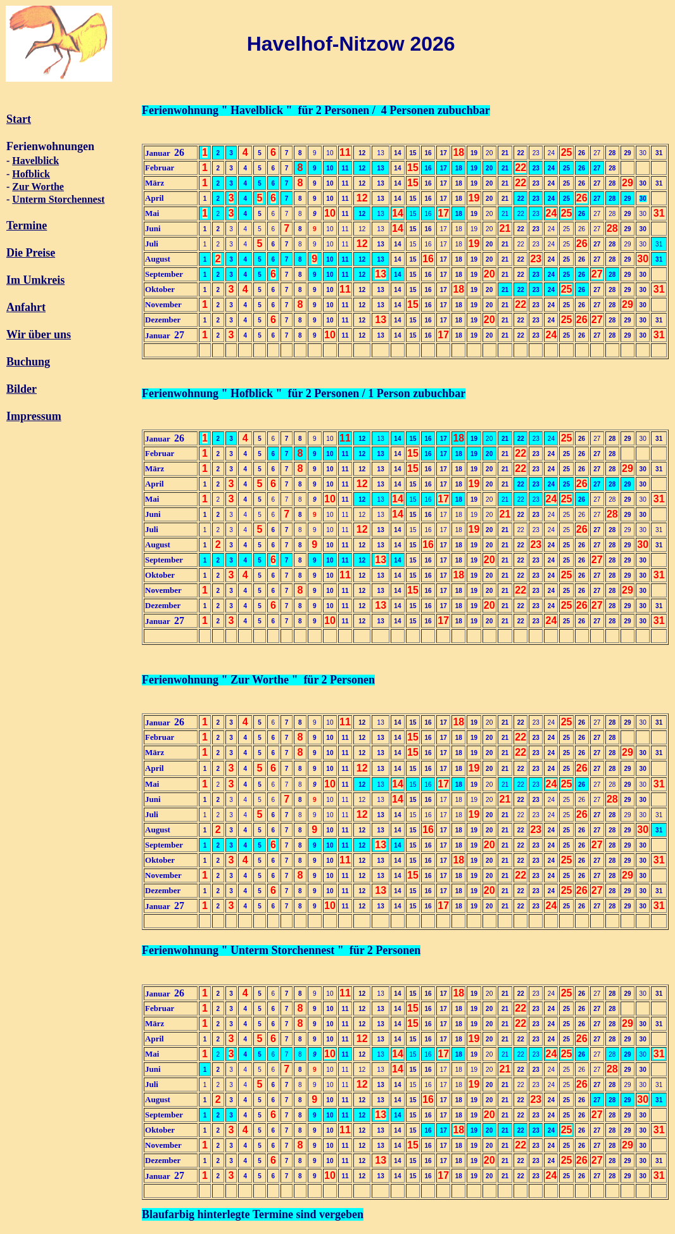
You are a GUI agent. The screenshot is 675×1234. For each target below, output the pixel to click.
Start (18, 119)
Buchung (28, 361)
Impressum (33, 416)
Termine (26, 225)
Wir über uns (38, 334)
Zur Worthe (38, 186)
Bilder (21, 389)
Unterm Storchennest (58, 199)
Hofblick (31, 174)
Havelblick (35, 160)
